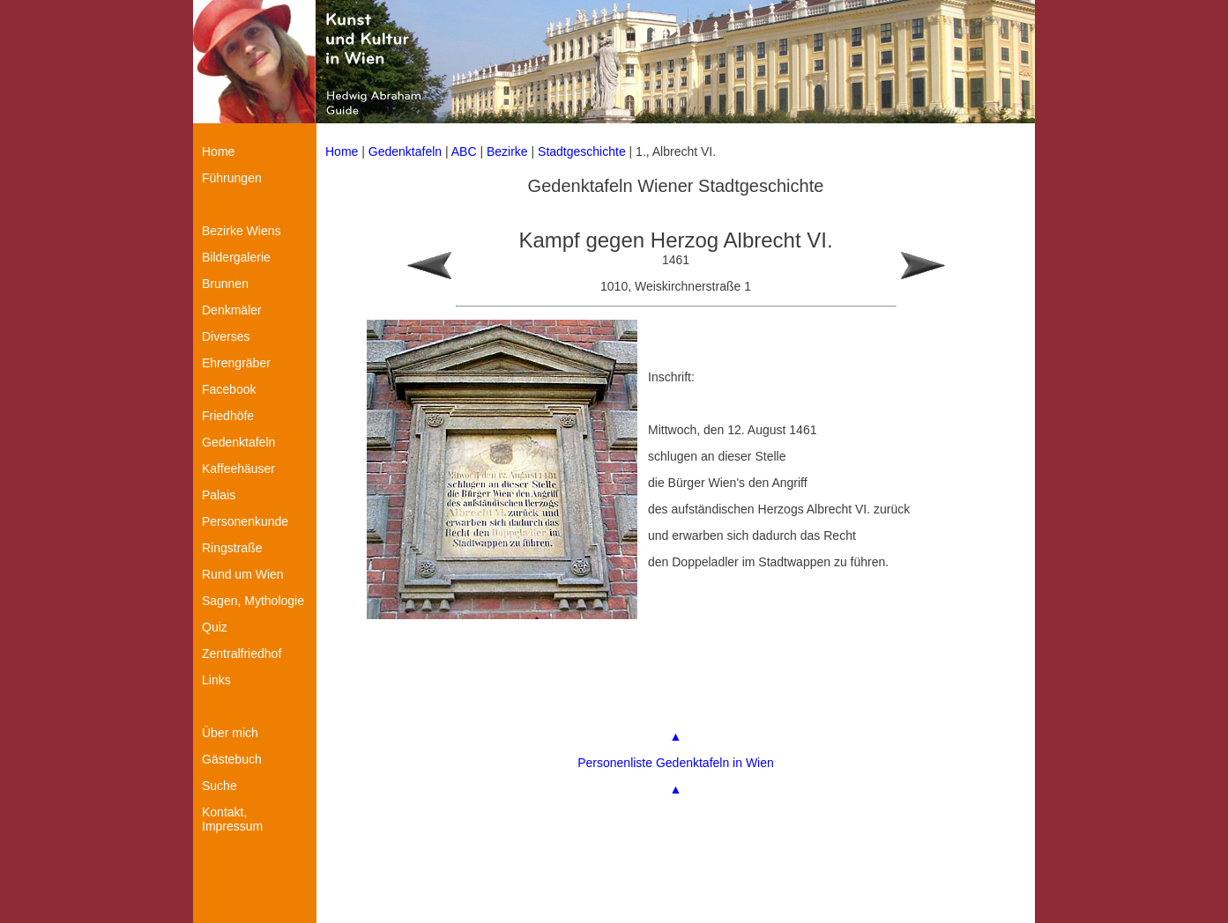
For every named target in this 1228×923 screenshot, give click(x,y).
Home (341, 151)
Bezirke (507, 151)
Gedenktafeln (405, 151)
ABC (464, 151)
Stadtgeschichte (582, 151)
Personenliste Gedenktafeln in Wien (675, 763)
